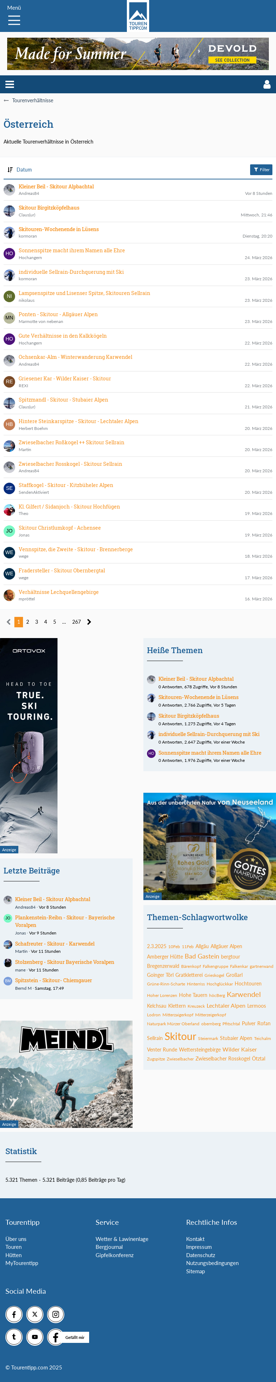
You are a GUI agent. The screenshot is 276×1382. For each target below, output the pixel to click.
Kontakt (195, 1239)
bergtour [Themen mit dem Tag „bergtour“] (230, 957)
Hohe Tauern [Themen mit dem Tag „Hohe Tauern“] (193, 995)
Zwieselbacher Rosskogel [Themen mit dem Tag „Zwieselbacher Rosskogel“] (223, 1058)
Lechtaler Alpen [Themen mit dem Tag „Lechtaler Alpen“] (226, 1005)
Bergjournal (109, 1246)
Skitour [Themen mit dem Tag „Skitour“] (180, 1036)
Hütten (13, 1255)
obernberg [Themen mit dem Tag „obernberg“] (211, 1023)
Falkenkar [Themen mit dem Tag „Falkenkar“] (239, 966)
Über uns (16, 1239)
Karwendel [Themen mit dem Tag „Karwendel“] (244, 994)
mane (20, 970)
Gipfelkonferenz (115, 1255)
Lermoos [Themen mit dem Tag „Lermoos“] (256, 1006)
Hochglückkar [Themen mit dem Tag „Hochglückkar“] (220, 984)
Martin (21, 951)
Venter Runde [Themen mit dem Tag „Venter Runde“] (162, 1049)
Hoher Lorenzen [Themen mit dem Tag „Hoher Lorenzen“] (162, 995)
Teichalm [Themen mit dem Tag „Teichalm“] (262, 1038)
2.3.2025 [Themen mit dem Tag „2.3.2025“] (156, 946)
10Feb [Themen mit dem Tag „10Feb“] (174, 946)
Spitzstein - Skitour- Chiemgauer (53, 980)
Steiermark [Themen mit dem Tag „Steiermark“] (208, 1038)
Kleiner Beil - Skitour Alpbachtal (52, 899)
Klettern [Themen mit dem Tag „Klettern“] (177, 1006)
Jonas (20, 933)
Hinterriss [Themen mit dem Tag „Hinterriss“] (196, 984)
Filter (261, 169)
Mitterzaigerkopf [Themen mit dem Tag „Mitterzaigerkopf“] (177, 1014)
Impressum (199, 1246)
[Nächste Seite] (89, 622)
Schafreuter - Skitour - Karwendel (55, 943)
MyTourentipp (21, 1263)
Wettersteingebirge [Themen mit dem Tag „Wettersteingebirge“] (200, 1049)
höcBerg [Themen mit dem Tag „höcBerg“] (217, 995)
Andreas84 (25, 907)
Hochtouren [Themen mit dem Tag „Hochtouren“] (248, 983)
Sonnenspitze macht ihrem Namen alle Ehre (209, 752)
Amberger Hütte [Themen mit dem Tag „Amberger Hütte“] (165, 957)
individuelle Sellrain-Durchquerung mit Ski (208, 734)
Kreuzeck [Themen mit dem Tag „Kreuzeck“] (196, 1006)
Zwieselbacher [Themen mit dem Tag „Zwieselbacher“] (180, 1059)
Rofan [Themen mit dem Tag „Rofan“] (264, 1023)
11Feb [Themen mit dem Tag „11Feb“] (188, 946)
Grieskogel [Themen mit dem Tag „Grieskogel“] (214, 975)
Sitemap (195, 1271)
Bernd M (23, 988)
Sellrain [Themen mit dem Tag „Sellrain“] (155, 1038)
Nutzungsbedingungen (212, 1263)
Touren (13, 1246)
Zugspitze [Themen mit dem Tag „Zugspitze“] (156, 1059)
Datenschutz (200, 1255)
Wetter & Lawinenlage (122, 1239)
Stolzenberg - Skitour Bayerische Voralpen (64, 962)
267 (76, 622)
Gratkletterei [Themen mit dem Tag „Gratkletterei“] (189, 975)
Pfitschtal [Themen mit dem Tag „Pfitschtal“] (231, 1023)
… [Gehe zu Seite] (64, 622)
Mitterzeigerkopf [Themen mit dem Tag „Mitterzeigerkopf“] (210, 1014)
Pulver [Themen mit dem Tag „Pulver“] (249, 1023)
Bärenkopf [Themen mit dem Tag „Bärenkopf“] (191, 966)
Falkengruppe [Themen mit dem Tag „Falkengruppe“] (215, 966)
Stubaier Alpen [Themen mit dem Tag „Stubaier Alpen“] (236, 1038)
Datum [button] (24, 170)
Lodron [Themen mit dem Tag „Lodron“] (154, 1014)
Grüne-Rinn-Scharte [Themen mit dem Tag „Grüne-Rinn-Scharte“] (166, 984)
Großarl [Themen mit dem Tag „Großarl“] (234, 975)
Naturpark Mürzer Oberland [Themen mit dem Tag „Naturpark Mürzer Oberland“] (173, 1023)
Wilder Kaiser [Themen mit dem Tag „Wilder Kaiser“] (239, 1049)
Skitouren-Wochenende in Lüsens (198, 697)
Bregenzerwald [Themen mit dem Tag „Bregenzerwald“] (163, 966)
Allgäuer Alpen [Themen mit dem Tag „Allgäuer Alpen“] (226, 946)
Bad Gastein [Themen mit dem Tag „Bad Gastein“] (202, 956)
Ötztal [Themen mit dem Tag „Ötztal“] (258, 1058)
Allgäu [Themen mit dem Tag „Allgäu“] (202, 946)
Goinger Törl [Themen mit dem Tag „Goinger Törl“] (160, 975)
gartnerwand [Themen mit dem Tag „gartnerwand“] (261, 966)
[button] (10, 84)
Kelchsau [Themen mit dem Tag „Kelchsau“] (156, 1006)
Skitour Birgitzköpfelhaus (188, 715)
